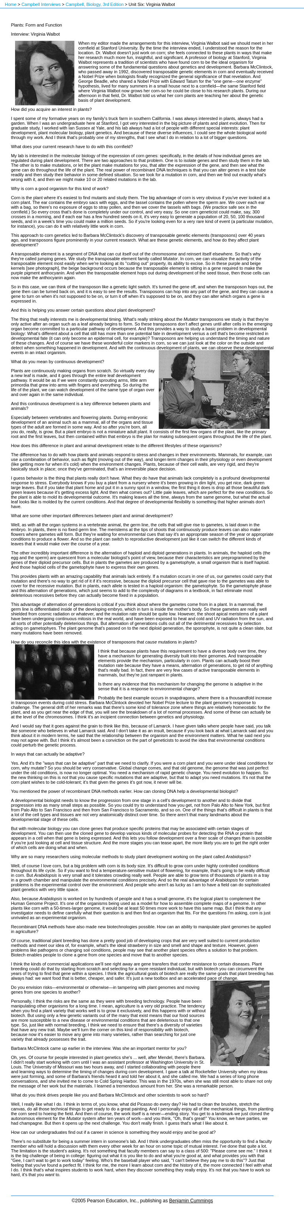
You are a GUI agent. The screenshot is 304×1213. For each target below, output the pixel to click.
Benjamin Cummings (191, 1200)
